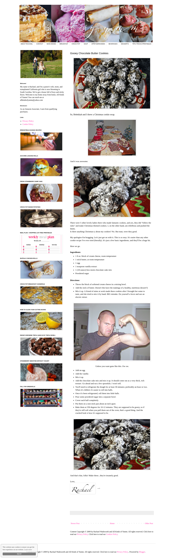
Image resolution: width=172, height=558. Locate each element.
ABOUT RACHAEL (27, 44)
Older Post (149, 523)
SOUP (86, 44)
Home (112, 523)
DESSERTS (125, 44)
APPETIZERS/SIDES (98, 44)
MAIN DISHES (51, 44)
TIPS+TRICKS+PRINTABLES (141, 44)
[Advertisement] (113, 502)
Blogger (142, 552)
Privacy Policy (82, 534)
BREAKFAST (64, 44)
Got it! (19, 554)
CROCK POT (76, 44)
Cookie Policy (27, 124)
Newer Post (75, 523)
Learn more (28, 549)
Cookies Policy (112, 534)
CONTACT (39, 44)
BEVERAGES (113, 44)
